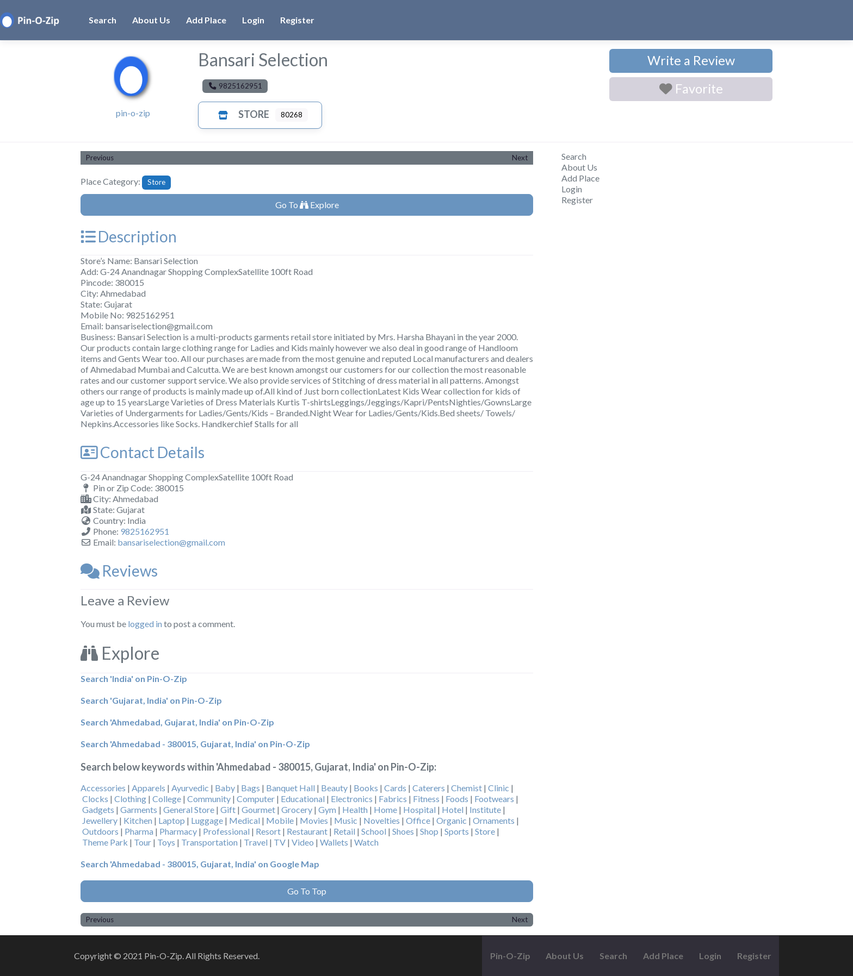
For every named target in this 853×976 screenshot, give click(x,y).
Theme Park (105, 842)
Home (385, 809)
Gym (327, 809)
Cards (395, 788)
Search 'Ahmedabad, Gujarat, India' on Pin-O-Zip (177, 722)
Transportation (209, 842)
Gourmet (258, 809)
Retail (344, 831)
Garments (138, 809)
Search (102, 20)
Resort (268, 831)
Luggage (207, 820)
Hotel (452, 809)
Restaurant (307, 831)
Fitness (426, 798)
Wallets (334, 842)
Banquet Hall (290, 788)
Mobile (280, 820)
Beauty (334, 788)
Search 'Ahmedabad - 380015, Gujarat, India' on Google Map (200, 864)
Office (418, 820)
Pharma (139, 831)
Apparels (148, 788)
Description (129, 236)
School (373, 831)
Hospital (419, 809)
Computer (256, 798)
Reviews (119, 570)
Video (303, 842)
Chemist (466, 788)
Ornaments (494, 820)
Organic (451, 820)
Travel (256, 842)
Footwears (494, 798)
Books (366, 788)
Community (209, 798)
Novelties (381, 820)
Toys (166, 842)
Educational (303, 798)
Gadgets (98, 809)
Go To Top (306, 891)
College (166, 798)
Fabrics (393, 798)
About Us (151, 20)
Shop (429, 831)
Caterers (428, 788)
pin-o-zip (133, 113)
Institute (485, 809)
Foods (457, 798)
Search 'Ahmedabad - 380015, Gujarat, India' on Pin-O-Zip (195, 744)
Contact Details (143, 452)
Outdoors (100, 831)
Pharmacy (178, 831)
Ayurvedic (190, 788)
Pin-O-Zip (510, 955)
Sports (456, 831)
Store (240, 114)
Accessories (103, 788)
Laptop (171, 820)
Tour (142, 842)
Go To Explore (307, 204)
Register (297, 20)
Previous (100, 157)
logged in (145, 623)
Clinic (498, 788)
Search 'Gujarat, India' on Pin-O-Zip (151, 700)
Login (253, 20)
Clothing (130, 798)
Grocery (296, 809)
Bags (250, 788)
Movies (314, 820)
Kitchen (137, 820)
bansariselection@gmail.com (171, 542)
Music (345, 820)
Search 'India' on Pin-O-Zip (134, 678)
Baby (225, 788)
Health (355, 809)
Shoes (403, 831)
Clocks (95, 798)
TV (280, 842)
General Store (188, 809)
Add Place (206, 20)
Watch (366, 842)
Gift (228, 809)
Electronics (352, 798)
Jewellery (100, 820)
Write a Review (691, 60)
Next (520, 157)
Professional (226, 831)
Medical (244, 820)
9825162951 (144, 531)
